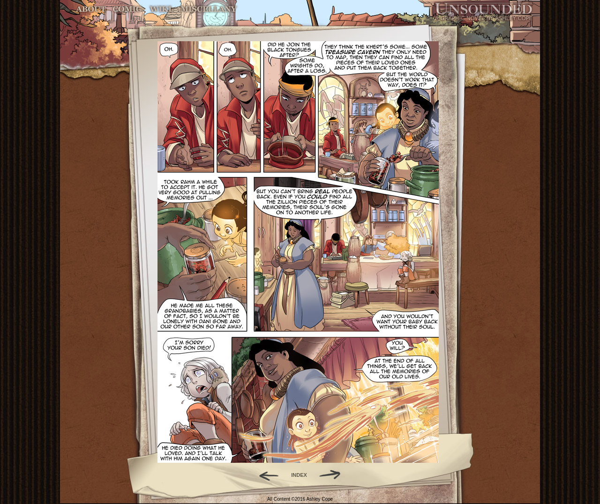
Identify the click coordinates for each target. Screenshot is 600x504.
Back (265, 475)
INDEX (299, 475)
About (91, 9)
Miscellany (208, 9)
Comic (127, 9)
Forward (333, 475)
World (161, 9)
